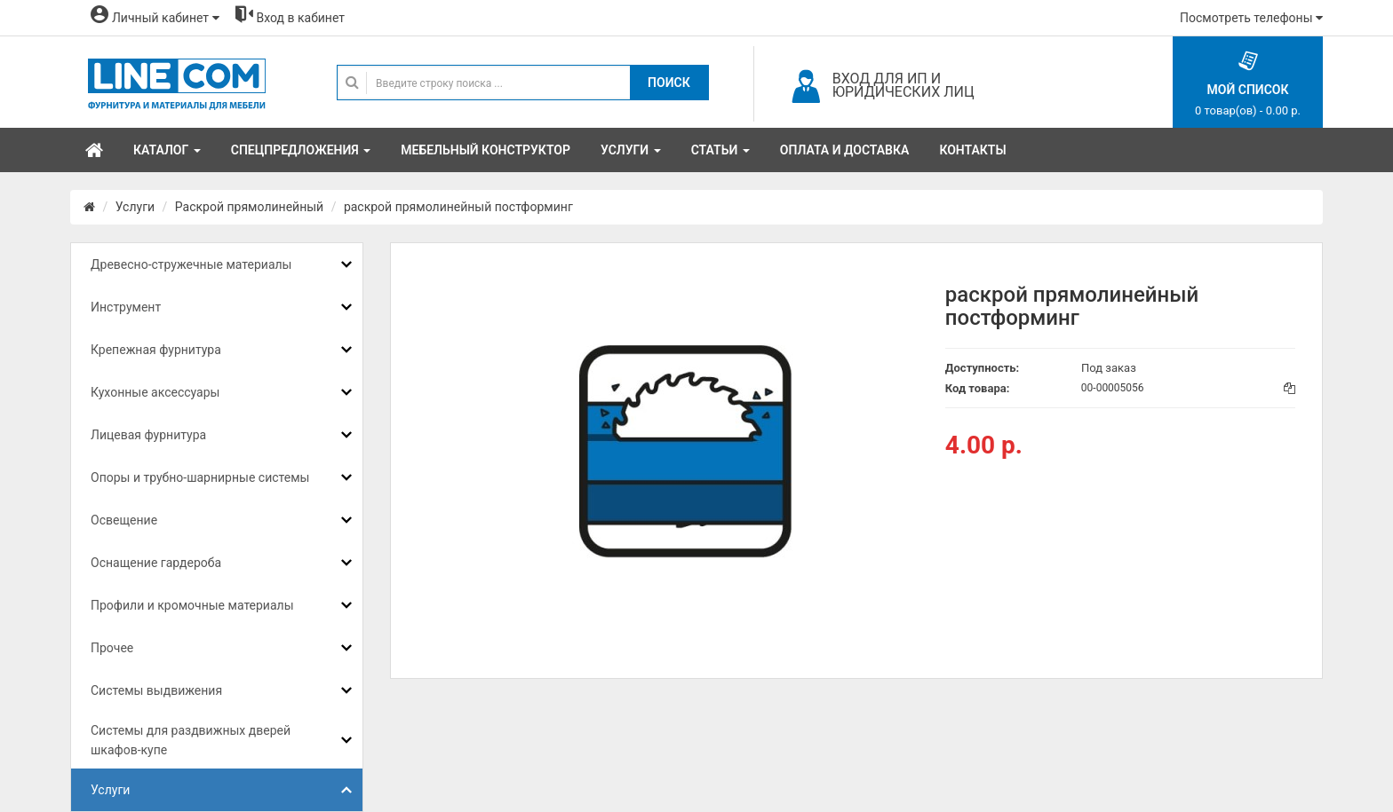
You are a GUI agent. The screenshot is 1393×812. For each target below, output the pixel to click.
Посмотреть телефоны (1251, 18)
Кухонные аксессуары (155, 392)
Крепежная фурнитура (156, 350)
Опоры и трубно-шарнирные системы (200, 477)
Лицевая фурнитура (148, 435)
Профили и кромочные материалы (192, 605)
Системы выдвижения (156, 690)
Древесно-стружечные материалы (191, 264)
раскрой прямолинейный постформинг (458, 207)
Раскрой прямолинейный (249, 207)
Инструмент (126, 307)
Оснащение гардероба (156, 563)
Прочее (112, 648)
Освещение (124, 520)
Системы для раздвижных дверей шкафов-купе (191, 740)
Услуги (135, 207)
